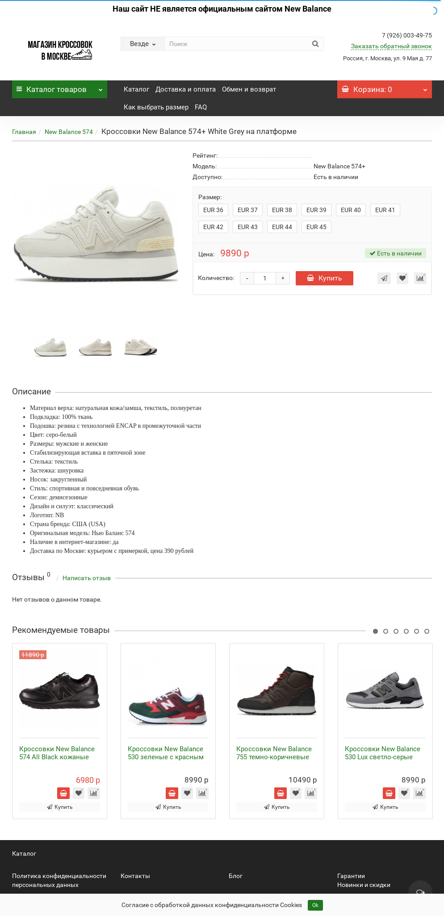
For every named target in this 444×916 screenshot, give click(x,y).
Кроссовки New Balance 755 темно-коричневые (274, 753)
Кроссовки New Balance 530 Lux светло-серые (382, 753)
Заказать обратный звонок (391, 46)
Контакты (135, 875)
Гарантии (351, 875)
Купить (324, 278)
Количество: (216, 277)
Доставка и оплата (185, 89)
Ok (315, 905)
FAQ (201, 107)
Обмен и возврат (249, 89)
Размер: (210, 197)
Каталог (60, 87)
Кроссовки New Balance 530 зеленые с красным (166, 753)
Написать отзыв (87, 577)
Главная (24, 131)
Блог (236, 875)
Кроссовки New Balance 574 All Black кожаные (57, 753)
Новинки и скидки (363, 884)
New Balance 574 (69, 131)
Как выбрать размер (156, 107)
